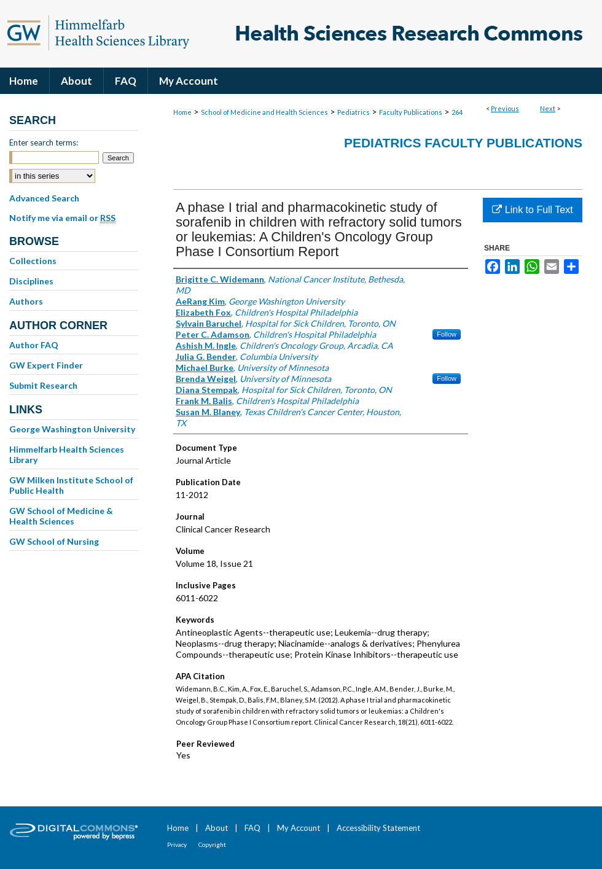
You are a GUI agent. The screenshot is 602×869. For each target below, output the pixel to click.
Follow (446, 334)
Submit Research (43, 385)
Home (182, 112)
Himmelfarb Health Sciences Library (66, 454)
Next (547, 108)
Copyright (212, 844)
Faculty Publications (410, 112)
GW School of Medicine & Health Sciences (61, 515)
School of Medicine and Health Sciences (264, 112)
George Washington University (72, 429)
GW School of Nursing (54, 541)
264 (457, 112)
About (216, 828)
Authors (26, 301)
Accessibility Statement (378, 828)
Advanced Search (44, 198)
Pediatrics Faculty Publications (463, 143)
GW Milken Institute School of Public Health (71, 485)
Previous (505, 108)
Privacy (177, 844)
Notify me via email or (62, 218)
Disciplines (31, 281)
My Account (298, 828)
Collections (33, 260)
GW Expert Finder (46, 365)
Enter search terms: (43, 142)
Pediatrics (353, 112)
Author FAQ (33, 345)
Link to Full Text (532, 210)
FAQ (252, 828)
